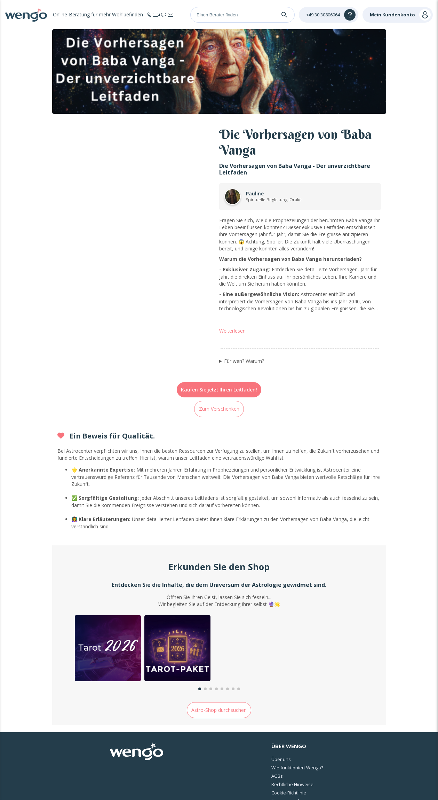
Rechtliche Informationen (229, 785)
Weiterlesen (232, 251)
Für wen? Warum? (244, 281)
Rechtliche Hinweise (292, 704)
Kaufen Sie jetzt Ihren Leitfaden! (219, 310)
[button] (199, 609)
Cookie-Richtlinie (288, 713)
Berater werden (288, 721)
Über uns (281, 679)
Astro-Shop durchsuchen (219, 630)
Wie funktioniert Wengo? (297, 688)
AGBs (277, 696)
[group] (108, 569)
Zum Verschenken (219, 329)
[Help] (328, 15)
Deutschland (398, 755)
